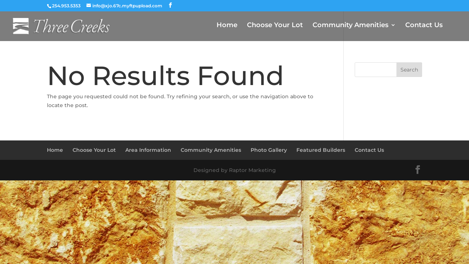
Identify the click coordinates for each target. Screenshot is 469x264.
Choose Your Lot (275, 25)
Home (227, 25)
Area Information (148, 150)
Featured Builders (320, 150)
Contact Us (424, 25)
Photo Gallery (269, 150)
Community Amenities (350, 25)
